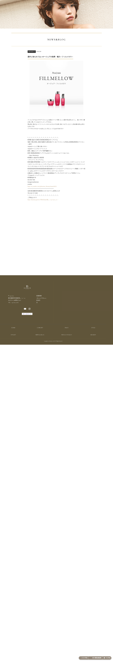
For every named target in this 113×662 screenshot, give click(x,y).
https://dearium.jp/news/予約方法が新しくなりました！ (43, 199)
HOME (13, 331)
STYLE (43, 4)
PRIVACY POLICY (66, 338)
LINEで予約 (70, 657)
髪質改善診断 (89, 657)
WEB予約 (104, 657)
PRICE (38, 4)
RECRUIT (81, 4)
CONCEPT (31, 4)
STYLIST (64, 4)
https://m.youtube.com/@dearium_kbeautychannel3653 (42, 186)
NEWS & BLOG (73, 4)
